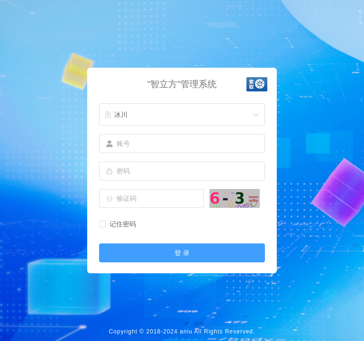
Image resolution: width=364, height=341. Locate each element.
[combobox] (182, 114)
